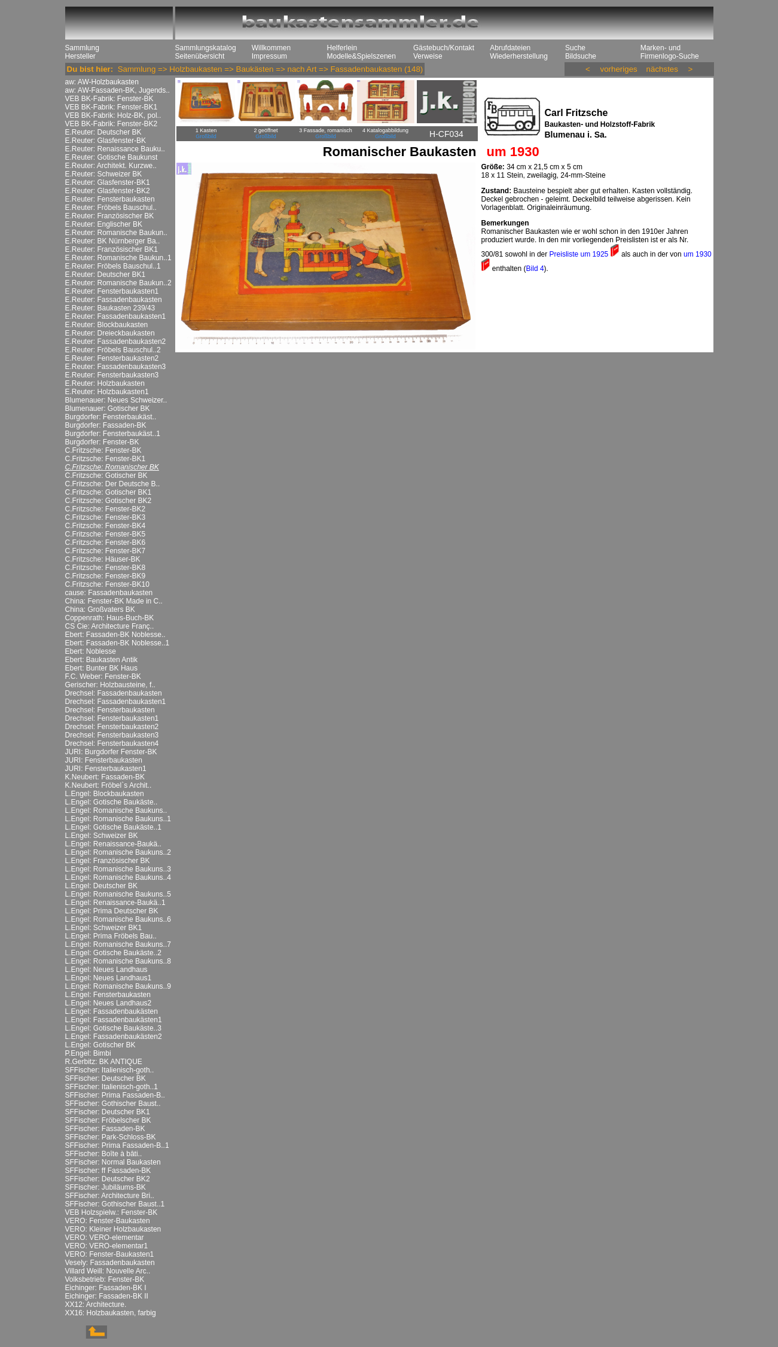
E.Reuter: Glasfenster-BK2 (107, 191)
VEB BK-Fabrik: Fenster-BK (109, 99)
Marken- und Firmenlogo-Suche (669, 52)
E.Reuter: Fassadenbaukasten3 (115, 366)
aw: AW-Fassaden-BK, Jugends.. (117, 90)
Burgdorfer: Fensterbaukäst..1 (112, 433)
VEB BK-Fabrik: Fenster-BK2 (111, 124)
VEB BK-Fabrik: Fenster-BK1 (111, 107)
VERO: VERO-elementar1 (106, 1246)
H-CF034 (446, 134)
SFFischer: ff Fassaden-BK (108, 1170)
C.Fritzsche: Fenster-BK (103, 450)
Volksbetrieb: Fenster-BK (105, 1279)
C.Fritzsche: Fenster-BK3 (105, 517)
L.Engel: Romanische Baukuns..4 (118, 877)
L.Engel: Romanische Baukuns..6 (118, 919)
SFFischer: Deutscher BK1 (107, 1112)
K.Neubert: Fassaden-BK (105, 777)
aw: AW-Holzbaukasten (102, 82)
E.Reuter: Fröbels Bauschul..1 (113, 266)
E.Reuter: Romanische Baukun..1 (118, 258)
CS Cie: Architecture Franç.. (109, 626)
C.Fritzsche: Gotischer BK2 (108, 500)
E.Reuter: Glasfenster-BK (105, 140)
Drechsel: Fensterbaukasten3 (112, 735)
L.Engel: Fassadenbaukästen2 (113, 1036)
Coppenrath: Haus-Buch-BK (109, 618)
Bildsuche (580, 56)
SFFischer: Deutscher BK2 (107, 1179)
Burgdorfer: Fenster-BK (102, 442)
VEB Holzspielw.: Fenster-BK (111, 1212)
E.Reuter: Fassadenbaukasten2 (115, 341)
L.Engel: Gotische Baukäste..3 (113, 1028)
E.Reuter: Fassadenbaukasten (113, 299)
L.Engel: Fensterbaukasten (108, 995)
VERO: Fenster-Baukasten (107, 1221)
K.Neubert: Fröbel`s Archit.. (108, 785)
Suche (575, 48)
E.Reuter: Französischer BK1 (111, 249)
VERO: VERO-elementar (104, 1237)
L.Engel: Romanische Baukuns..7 (118, 944)
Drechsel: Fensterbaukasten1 (112, 718)
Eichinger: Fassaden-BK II (106, 1296)
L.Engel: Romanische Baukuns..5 (118, 894)
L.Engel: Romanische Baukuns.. (116, 810)
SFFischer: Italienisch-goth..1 (111, 1087)
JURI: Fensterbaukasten (103, 760)
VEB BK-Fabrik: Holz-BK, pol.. (113, 115)
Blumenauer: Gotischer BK (107, 408)
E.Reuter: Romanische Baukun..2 (118, 283)
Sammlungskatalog (205, 48)
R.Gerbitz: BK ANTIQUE (103, 1062)
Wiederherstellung (519, 56)
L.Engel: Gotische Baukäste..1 (113, 827)
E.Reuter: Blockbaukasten (106, 325)
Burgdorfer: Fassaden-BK (106, 425)
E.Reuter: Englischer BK (103, 224)
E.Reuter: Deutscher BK (103, 132)
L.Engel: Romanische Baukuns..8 (118, 961)
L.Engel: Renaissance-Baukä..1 (115, 902)
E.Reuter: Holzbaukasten (105, 383)
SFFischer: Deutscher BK (105, 1078)
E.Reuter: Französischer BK (109, 216)
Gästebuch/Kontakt (443, 48)
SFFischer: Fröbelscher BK (108, 1120)
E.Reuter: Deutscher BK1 (105, 274)
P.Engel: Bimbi (88, 1053)
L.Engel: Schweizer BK (101, 835)
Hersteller (80, 56)
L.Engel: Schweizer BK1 (103, 928)
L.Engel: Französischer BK (107, 861)
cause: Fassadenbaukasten (109, 593)
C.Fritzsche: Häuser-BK (103, 559)
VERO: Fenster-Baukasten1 (109, 1254)
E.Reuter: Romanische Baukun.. (116, 232)
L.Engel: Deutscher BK (101, 886)
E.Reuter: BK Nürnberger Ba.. (112, 241)
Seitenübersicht (200, 56)
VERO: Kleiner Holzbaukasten (113, 1229)
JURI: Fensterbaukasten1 (106, 768)
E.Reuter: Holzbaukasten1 (107, 392)
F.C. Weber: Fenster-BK (103, 676)
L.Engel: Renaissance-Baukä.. (113, 844)
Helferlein (342, 48)
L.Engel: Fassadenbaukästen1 (113, 1020)
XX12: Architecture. (96, 1304)
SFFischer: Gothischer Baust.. (113, 1103)
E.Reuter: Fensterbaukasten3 (112, 375)
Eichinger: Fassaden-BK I (106, 1288)
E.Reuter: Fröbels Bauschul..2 (113, 350)
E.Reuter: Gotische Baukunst (111, 157)
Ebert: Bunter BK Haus (101, 668)
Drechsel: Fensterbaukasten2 (112, 727)
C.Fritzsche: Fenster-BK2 (105, 509)
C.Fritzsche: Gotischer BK (106, 475)
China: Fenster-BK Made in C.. (114, 601)
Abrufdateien (510, 48)
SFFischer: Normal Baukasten (113, 1162)
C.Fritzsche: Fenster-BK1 (105, 459)
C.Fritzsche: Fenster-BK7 (105, 551)
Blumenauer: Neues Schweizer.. (116, 400)
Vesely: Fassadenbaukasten (110, 1262)
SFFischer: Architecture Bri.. (109, 1195)
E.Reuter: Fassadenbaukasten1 (115, 316)
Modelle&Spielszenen (361, 56)
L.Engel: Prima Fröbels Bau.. (111, 936)
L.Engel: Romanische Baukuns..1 (118, 819)
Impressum (269, 56)
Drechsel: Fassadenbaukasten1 (115, 701)
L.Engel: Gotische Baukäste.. (111, 802)
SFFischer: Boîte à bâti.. (103, 1154)
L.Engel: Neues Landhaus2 (108, 1003)
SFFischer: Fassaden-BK (105, 1128)
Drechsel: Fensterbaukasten (110, 710)
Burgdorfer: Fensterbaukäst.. (111, 417)
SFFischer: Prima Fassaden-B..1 (117, 1145)
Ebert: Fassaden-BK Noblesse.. (115, 634)
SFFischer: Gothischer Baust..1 (115, 1204)
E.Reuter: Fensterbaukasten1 (112, 291)
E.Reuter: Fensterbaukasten (110, 199)
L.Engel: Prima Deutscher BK (111, 911)
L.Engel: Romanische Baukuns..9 (118, 986)
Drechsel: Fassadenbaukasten (113, 693)
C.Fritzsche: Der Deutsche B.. (112, 484)
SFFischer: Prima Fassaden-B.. (115, 1095)
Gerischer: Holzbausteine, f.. (110, 685)
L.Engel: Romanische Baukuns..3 (118, 869)
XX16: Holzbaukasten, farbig (110, 1313)
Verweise (428, 56)
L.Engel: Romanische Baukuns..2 (118, 852)
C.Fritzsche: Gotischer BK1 (108, 492)
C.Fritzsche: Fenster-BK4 (105, 526)
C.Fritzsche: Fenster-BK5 (105, 534)
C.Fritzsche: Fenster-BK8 (105, 567)
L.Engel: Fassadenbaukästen (111, 1011)
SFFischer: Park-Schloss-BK (110, 1137)
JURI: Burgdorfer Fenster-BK (111, 752)
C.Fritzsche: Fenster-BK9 (105, 576)
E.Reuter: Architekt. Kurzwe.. (111, 165)
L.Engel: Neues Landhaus (106, 969)
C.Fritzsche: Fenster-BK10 (107, 584)
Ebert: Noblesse (90, 651)
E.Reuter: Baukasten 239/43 (110, 308)
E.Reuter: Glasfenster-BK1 (107, 182)
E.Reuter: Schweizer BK (103, 174)
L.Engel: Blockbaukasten (104, 794)
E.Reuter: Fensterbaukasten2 (112, 358)
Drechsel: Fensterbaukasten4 (112, 743)
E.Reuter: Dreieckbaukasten (110, 333)
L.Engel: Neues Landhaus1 (108, 978)
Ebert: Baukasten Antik (101, 660)
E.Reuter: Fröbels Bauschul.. (111, 207)
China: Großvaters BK (100, 609)
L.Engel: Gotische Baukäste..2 (113, 953)
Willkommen (271, 48)
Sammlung (82, 48)
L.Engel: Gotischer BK (100, 1045)
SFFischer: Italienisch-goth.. (109, 1070)
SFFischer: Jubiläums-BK (105, 1187)
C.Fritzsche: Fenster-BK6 (105, 542)
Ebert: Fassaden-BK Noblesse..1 (117, 643)
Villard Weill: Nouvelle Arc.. (108, 1271)
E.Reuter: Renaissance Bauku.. (115, 149)
